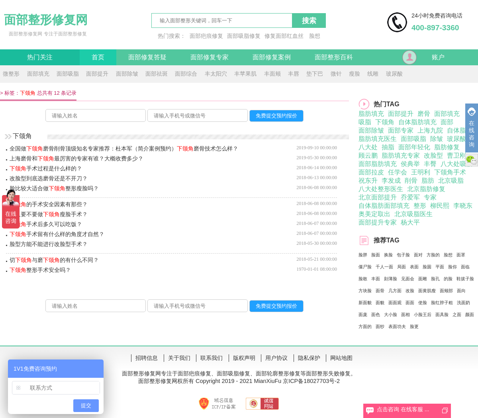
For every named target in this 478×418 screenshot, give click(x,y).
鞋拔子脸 (465, 278)
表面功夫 (397, 326)
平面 (439, 266)
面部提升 (97, 73)
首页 (98, 57)
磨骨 (423, 113)
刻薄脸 (390, 278)
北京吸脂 (451, 180)
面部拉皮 (371, 172)
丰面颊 (272, 73)
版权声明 (244, 358)
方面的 (365, 326)
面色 (375, 314)
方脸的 (433, 254)
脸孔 (435, 278)
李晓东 (462, 205)
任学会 (397, 172)
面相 (405, 314)
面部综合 (186, 73)
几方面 (395, 290)
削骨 (411, 180)
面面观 (395, 302)
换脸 (388, 254)
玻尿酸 (394, 73)
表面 (414, 266)
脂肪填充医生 (377, 138)
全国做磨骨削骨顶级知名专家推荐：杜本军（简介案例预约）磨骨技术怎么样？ (124, 148)
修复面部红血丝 (284, 36)
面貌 (380, 302)
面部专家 (400, 130)
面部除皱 (127, 73)
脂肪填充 (371, 113)
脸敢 (362, 278)
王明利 (420, 172)
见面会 (407, 278)
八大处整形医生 (380, 189)
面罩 (460, 254)
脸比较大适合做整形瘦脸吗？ (54, 188)
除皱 (436, 138)
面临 (465, 266)
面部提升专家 (377, 222)
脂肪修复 (447, 147)
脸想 (314, 36)
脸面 (375, 254)
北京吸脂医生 (413, 214)
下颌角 (384, 122)
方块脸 (365, 290)
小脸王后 (422, 314)
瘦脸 (354, 73)
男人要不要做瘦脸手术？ (49, 214)
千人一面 (384, 266)
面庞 (362, 314)
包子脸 (403, 254)
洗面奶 (463, 302)
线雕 (372, 73)
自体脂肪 (459, 130)
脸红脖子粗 (442, 302)
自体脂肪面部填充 (383, 205)
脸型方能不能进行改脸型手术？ (49, 244)
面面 (410, 302)
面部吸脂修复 (244, 36)
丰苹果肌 (245, 73)
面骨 (380, 290)
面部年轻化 (414, 147)
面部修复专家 (209, 57)
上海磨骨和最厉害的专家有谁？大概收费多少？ (76, 158)
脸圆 (427, 266)
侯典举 (410, 163)
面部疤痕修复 (206, 36)
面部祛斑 (156, 73)
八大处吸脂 (456, 163)
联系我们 (211, 358)
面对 (418, 254)
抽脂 (388, 147)
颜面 (469, 314)
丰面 (375, 278)
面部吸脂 (68, 73)
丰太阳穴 (216, 73)
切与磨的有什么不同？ (54, 260)
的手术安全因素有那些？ (49, 204)
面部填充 (38, 73)
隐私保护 (309, 358)
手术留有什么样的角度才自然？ (57, 234)
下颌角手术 (450, 172)
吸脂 (364, 122)
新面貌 (365, 302)
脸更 (414, 326)
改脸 (410, 290)
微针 (336, 73)
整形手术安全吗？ (40, 270)
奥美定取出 (374, 214)
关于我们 (179, 358)
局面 (401, 266)
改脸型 (433, 155)
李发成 (391, 180)
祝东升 (368, 180)
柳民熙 (439, 205)
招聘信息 (146, 358)
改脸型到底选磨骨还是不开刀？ (49, 178)
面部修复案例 (272, 57)
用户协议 (276, 358)
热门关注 (40, 57)
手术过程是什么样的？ (46, 168)
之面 (457, 314)
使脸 (422, 302)
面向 (461, 290)
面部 (447, 122)
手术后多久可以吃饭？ (46, 224)
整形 (419, 205)
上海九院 (430, 130)
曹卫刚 (456, 155)
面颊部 (446, 290)
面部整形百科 (334, 57)
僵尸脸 (365, 266)
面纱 (380, 326)
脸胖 (362, 254)
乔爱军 (410, 197)
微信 (471, 160)
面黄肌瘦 (427, 290)
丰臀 (430, 163)
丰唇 (293, 73)
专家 (430, 197)
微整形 (11, 73)
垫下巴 (314, 73)
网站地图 (341, 358)
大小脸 (390, 314)
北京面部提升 (377, 197)
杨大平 (410, 222)
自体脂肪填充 (417, 122)
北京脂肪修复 (426, 189)
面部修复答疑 (147, 57)
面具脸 (442, 314)
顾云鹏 (368, 155)
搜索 (309, 21)
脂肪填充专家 (401, 155)
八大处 (368, 147)
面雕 (422, 278)
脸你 (452, 266)
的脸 (448, 278)
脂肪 (427, 180)
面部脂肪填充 (377, 163)
